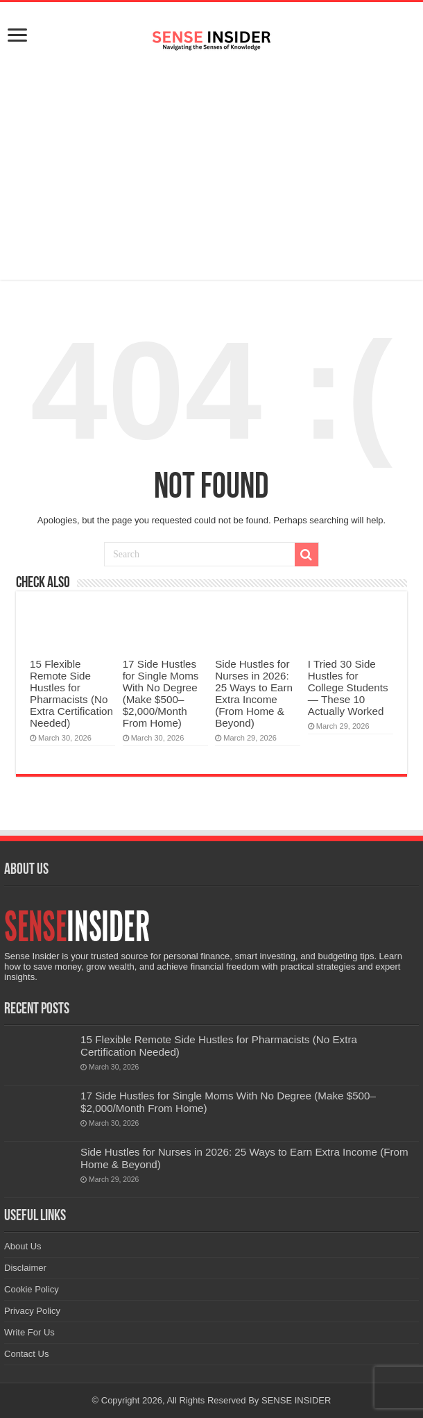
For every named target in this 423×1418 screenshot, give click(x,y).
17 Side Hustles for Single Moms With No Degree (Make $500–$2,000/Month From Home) (161, 693)
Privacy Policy (32, 1311)
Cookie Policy (31, 1289)
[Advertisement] (211, 168)
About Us (22, 1246)
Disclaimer (25, 1268)
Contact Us (26, 1354)
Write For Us (29, 1332)
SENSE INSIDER (296, 1400)
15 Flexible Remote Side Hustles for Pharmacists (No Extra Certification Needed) (71, 693)
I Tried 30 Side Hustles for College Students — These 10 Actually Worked (348, 687)
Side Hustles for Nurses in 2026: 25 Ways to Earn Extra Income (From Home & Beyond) (254, 693)
